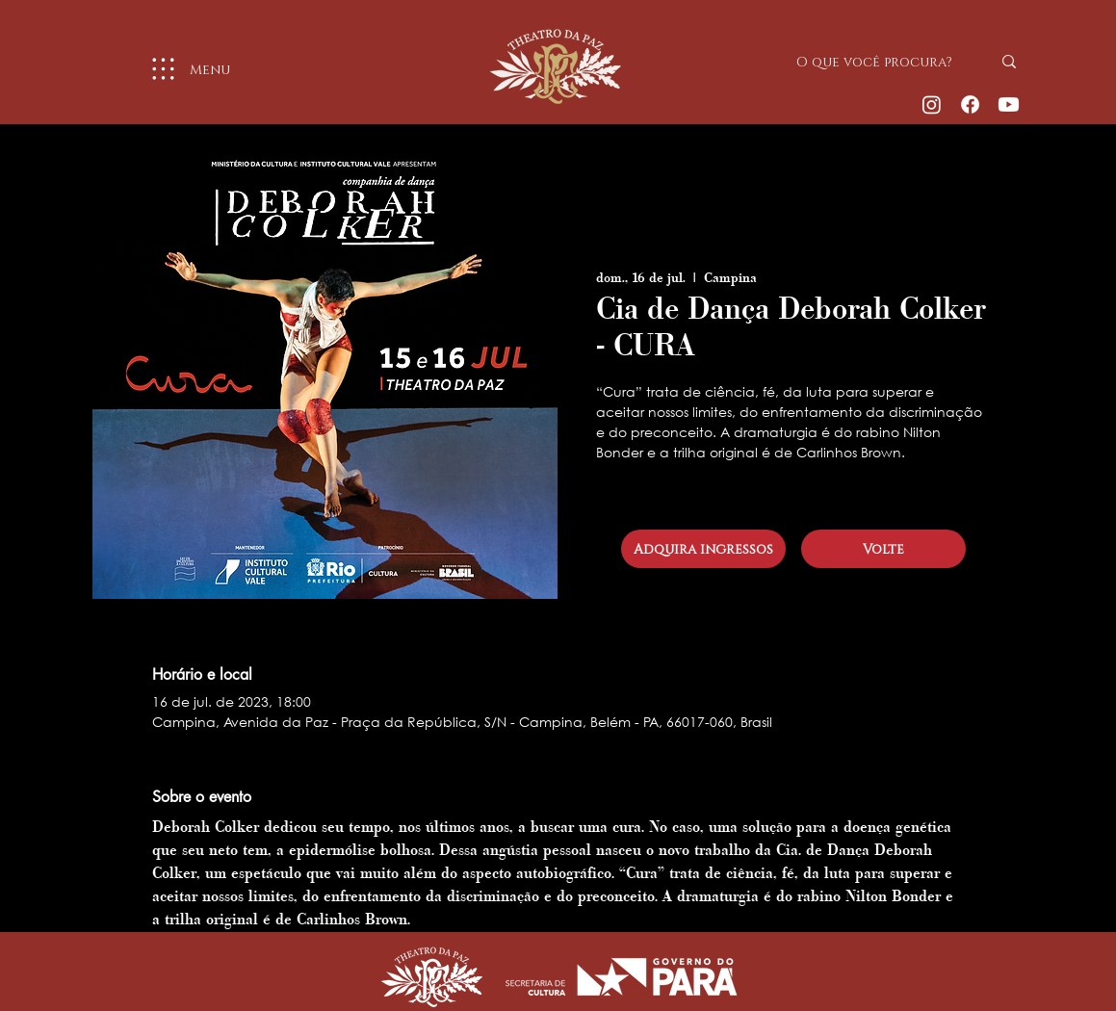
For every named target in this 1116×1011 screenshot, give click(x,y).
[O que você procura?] (879, 61)
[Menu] (184, 69)
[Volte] (883, 549)
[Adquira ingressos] (703, 549)
